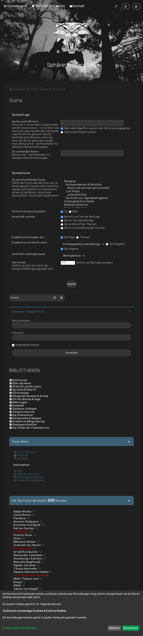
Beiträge (68, 237)
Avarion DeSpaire (25, 521)
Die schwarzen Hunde (29, 575)
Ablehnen (114, 628)
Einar (17, 538)
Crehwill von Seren (27, 545)
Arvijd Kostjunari (25, 551)
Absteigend (69, 248)
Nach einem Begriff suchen (78, 131)
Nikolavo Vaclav (24, 541)
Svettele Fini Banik (27, 524)
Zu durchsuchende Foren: (29, 179)
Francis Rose (22, 535)
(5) (28, 518)
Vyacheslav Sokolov (27, 558)
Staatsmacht (23, 548)
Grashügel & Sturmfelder (95, 201)
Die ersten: (19, 262)
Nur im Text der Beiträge (77, 220)
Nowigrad (95, 181)
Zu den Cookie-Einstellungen (20, 628)
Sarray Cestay (23, 528)
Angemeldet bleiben (27, 344)
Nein (73, 211)
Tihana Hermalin (25, 568)
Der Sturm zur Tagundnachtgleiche (95, 198)
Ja (64, 211)
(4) (40, 521)
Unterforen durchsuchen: (29, 211)
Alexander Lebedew (27, 555)
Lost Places (95, 191)
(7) (33, 514)
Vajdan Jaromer (24, 565)
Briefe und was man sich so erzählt (95, 188)
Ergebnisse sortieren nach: (29, 242)
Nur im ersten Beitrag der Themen (83, 227)
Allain (17, 585)
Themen (83, 237)
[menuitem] (41, 6)
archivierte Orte (95, 194)
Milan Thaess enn (26, 578)
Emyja (17, 582)
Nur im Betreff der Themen (78, 224)
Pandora (19, 518)
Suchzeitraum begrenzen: (29, 253)
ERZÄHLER (20, 531)
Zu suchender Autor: (25, 151)
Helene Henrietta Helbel (31, 571)
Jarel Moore (22, 514)
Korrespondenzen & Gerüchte (95, 184)
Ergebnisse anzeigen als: (28, 237)
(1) (43, 545)
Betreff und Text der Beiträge (80, 216)
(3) (43, 524)
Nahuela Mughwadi (26, 561)
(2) (34, 535)
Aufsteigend (115, 243)
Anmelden (18, 311)
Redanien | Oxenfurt (95, 204)
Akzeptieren (130, 628)
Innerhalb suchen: (23, 216)
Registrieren (36, 311)
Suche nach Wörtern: (25, 121)
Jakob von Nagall (25, 588)
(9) (34, 511)
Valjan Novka (22, 511)
